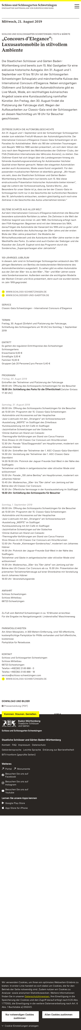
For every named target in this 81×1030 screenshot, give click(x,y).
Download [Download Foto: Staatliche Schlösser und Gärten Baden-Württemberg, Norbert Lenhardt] (9, 796)
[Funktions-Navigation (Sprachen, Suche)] (77, 6)
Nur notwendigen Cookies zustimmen (19, 1016)
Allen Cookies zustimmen (58, 1014)
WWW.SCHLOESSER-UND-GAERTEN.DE (27, 295)
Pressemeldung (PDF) (16, 706)
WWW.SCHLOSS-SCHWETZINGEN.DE (26, 291)
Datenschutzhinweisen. (37, 996)
